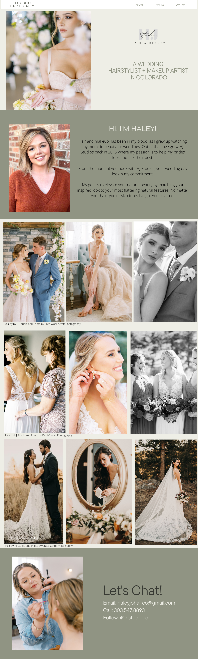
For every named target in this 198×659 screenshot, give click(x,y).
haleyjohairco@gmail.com (146, 602)
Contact (181, 4)
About (139, 4)
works (160, 4)
